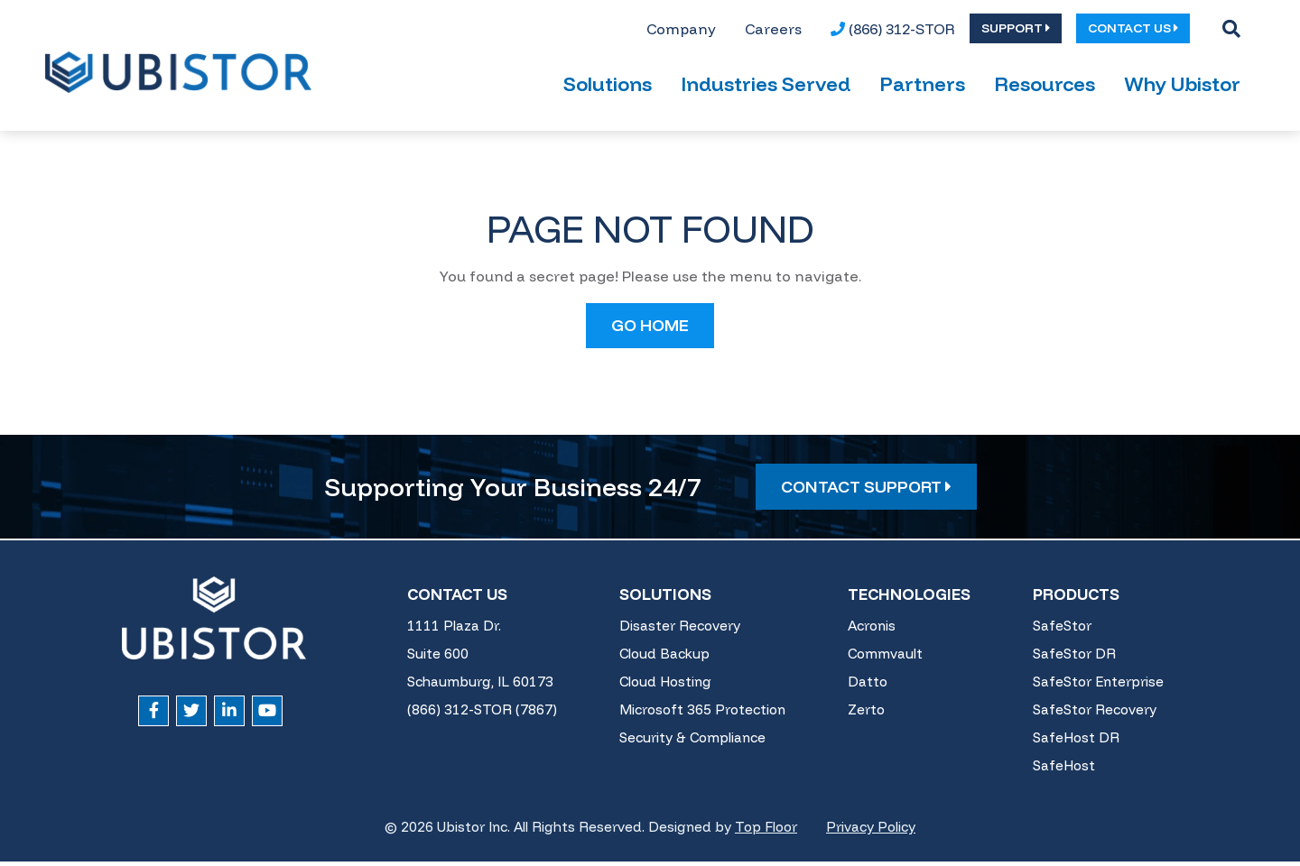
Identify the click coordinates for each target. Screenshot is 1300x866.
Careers (773, 31)
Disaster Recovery (679, 631)
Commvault (885, 659)
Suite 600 (438, 659)
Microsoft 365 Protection (702, 714)
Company (681, 31)
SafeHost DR (1076, 742)
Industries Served (765, 89)
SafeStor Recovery (1094, 714)
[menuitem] (681, 31)
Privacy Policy (870, 832)
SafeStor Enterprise (1098, 687)
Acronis (872, 631)
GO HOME (650, 329)
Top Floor (766, 832)
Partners (922, 89)
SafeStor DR (1074, 659)
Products (1076, 598)
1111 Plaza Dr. (454, 631)
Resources (1044, 89)
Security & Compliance (692, 742)
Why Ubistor (1182, 89)
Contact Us (457, 598)
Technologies (909, 598)
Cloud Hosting (665, 687)
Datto (867, 687)
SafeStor (1062, 631)
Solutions (607, 89)
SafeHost (1064, 770)
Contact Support (866, 491)
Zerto (866, 714)
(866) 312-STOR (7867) (482, 714)
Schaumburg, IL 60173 (480, 687)
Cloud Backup (664, 659)
